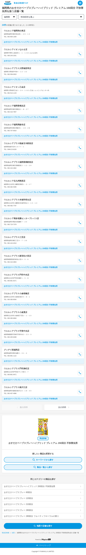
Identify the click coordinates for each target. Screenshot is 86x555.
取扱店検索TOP (21, 3)
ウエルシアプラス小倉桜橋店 (16, 293)
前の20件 (22, 407)
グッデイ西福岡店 (11, 350)
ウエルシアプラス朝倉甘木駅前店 (18, 143)
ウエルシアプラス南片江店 (15, 387)
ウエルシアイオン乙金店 (14, 87)
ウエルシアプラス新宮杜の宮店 (17, 256)
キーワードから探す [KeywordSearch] (43, 460)
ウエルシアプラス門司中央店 (16, 275)
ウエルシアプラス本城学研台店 (17, 200)
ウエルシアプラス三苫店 (14, 237)
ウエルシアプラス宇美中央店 (16, 331)
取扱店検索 (5, 533)
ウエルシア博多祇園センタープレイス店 (21, 218)
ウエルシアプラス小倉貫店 (15, 312)
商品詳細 (43, 438)
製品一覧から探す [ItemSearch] (43, 467)
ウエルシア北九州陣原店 (14, 181)
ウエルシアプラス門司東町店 (16, 369)
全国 (13, 533)
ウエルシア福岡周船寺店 (14, 125)
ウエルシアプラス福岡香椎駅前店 (18, 162)
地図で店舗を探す (43, 526)
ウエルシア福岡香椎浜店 (14, 106)
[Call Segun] (80, 35)
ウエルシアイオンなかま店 (15, 49)
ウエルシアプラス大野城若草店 (17, 68)
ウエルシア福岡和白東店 (14, 31)
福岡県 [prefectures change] (9, 17)
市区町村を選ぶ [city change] (51, 17)
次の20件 (64, 407)
